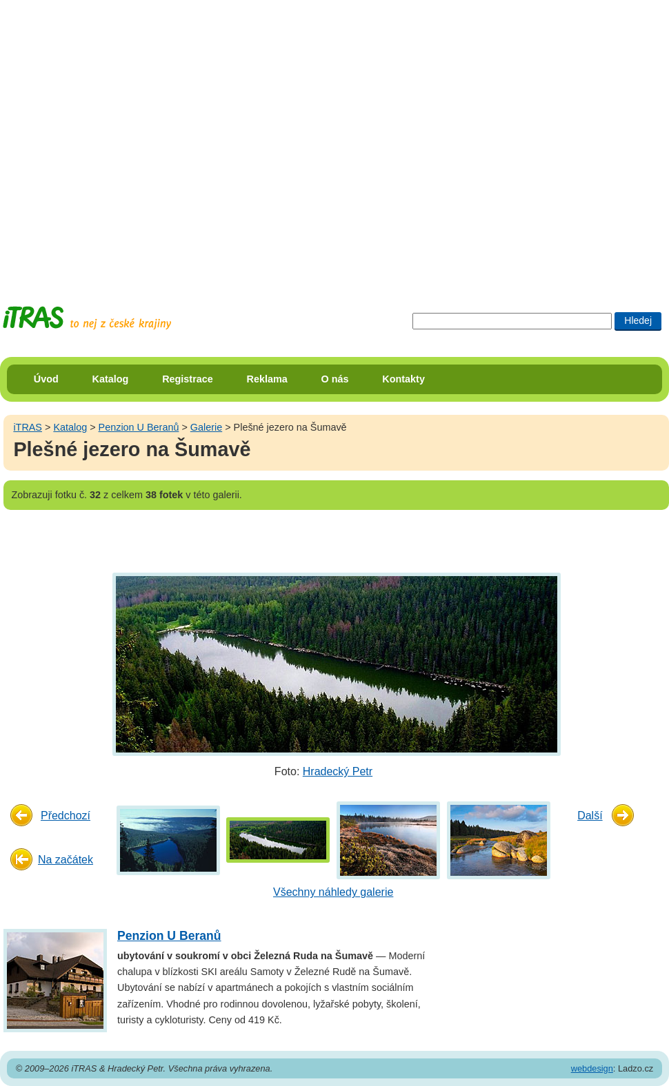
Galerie (206, 427)
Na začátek (65, 859)
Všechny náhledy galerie (333, 892)
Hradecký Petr (337, 771)
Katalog (110, 379)
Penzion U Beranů (139, 427)
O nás (335, 379)
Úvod (46, 379)
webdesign (592, 1068)
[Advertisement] (140, 140)
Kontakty (403, 379)
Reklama (267, 379)
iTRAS (27, 427)
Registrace (187, 379)
